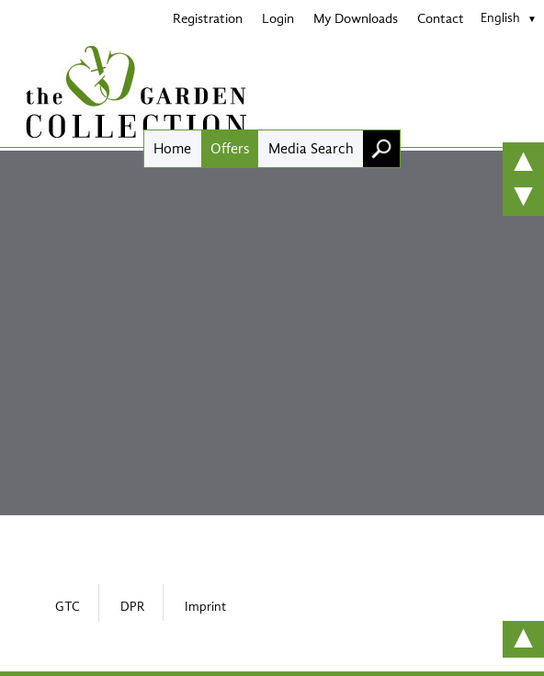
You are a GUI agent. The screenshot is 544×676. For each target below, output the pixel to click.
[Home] (272, 92)
